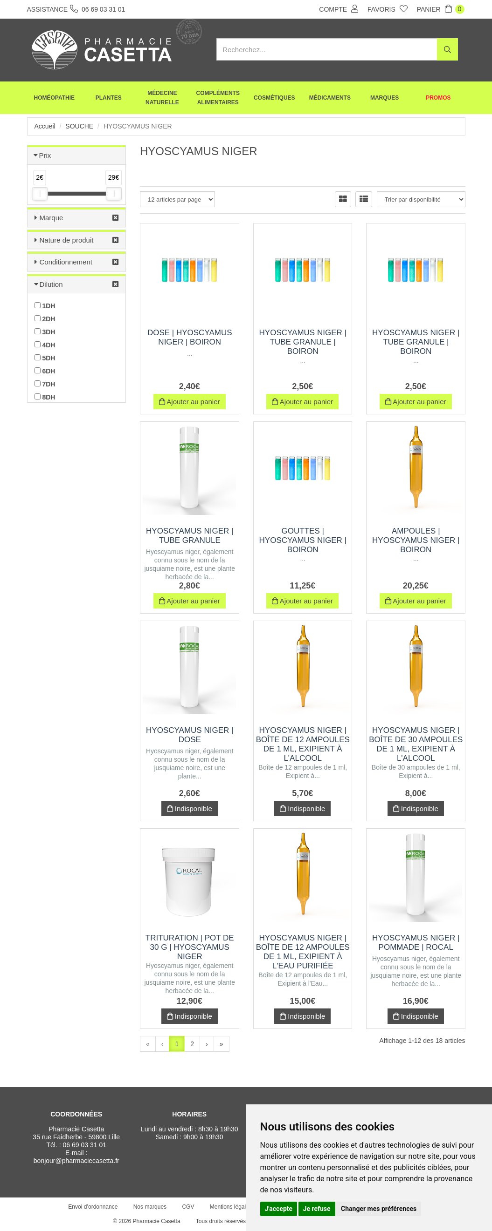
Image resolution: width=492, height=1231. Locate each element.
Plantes (109, 98)
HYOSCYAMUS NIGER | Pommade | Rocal (415, 942)
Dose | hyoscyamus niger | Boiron (189, 337)
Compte (338, 9)
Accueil (45, 126)
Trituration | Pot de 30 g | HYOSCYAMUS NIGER (190, 947)
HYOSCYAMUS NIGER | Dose (189, 735)
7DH (45, 384)
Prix (45, 155)
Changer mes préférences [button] (378, 1208)
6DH (45, 371)
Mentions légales (231, 1207)
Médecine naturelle (162, 98)
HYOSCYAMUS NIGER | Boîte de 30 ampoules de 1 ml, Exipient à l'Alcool (416, 744)
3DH (45, 332)
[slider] (40, 193)
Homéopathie (54, 98)
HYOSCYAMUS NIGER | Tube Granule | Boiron (302, 342)
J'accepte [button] (279, 1208)
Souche (79, 126)
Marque (51, 218)
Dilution (51, 284)
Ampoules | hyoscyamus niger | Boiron (415, 540)
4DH (45, 345)
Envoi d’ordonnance (93, 1207)
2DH (45, 319)
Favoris (387, 9)
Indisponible (189, 808)
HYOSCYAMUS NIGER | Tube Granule (189, 536)
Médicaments (330, 98)
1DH (45, 306)
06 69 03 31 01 (84, 1145)
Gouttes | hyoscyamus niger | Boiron (302, 540)
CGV (188, 1207)
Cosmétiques (274, 98)
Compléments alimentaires (218, 98)
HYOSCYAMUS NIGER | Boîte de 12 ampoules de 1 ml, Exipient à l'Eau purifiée (303, 951)
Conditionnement (66, 262)
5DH (45, 358)
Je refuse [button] (317, 1208)
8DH (45, 397)
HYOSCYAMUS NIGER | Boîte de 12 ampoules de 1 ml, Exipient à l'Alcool (303, 744)
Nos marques (149, 1207)
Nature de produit (67, 240)
